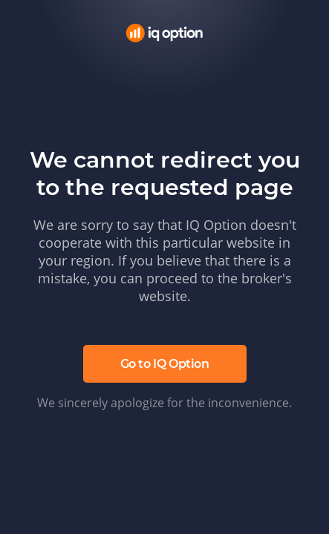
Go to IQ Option (164, 364)
